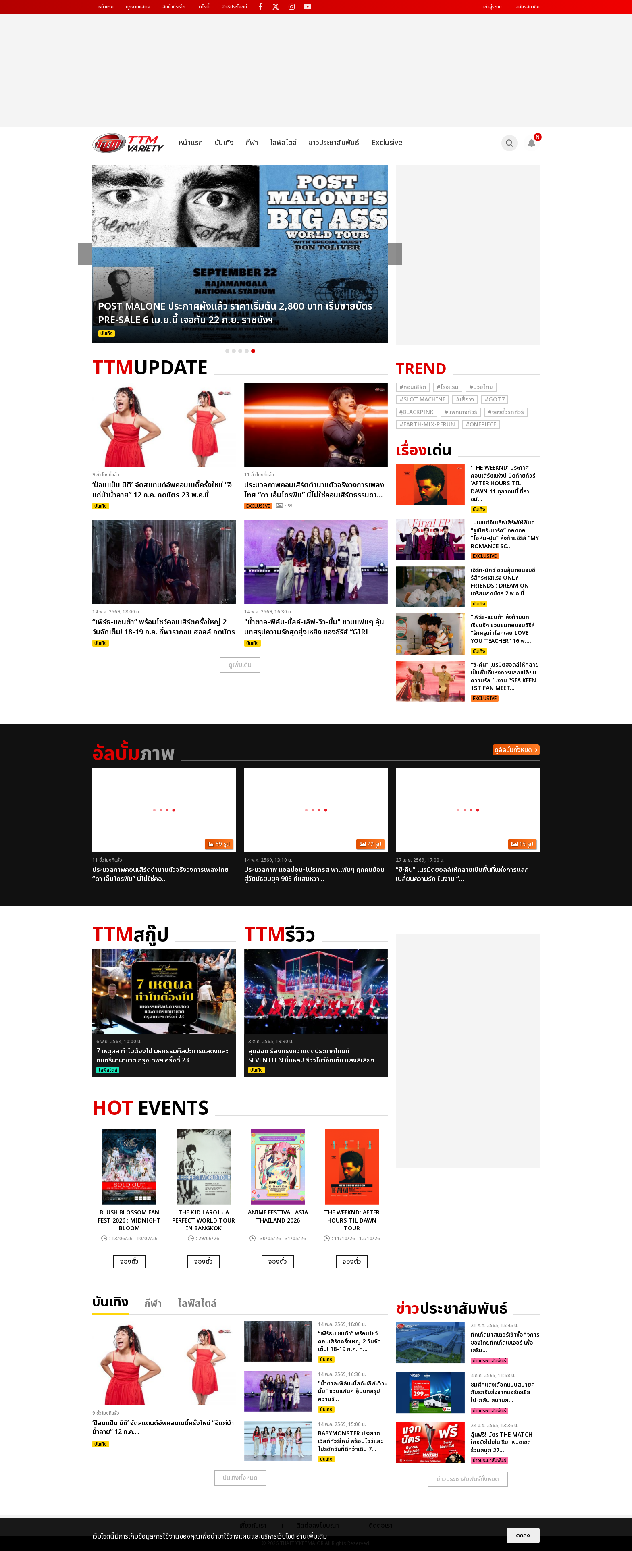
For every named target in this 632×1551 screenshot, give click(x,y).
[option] (240, 254)
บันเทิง (224, 142)
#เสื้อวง (465, 399)
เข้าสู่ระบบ (492, 6)
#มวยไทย (481, 387)
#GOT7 (494, 399)
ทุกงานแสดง (138, 6)
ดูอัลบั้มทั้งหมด (513, 750)
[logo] (128, 143)
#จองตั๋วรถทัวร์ (506, 412)
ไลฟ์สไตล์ (283, 142)
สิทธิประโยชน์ (234, 6)
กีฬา (252, 142)
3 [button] (240, 351)
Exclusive (387, 142)
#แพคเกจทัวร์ (460, 412)
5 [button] (253, 351)
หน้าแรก (106, 6)
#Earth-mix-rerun (427, 424)
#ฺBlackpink (416, 412)
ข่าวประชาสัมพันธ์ (334, 142)
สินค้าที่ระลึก (173, 6)
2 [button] (234, 351)
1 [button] (227, 351)
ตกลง (523, 1535)
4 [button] (247, 351)
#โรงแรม (448, 387)
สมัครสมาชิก (528, 6)
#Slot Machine (422, 399)
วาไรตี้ (204, 6)
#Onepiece (481, 424)
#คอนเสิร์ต (412, 387)
